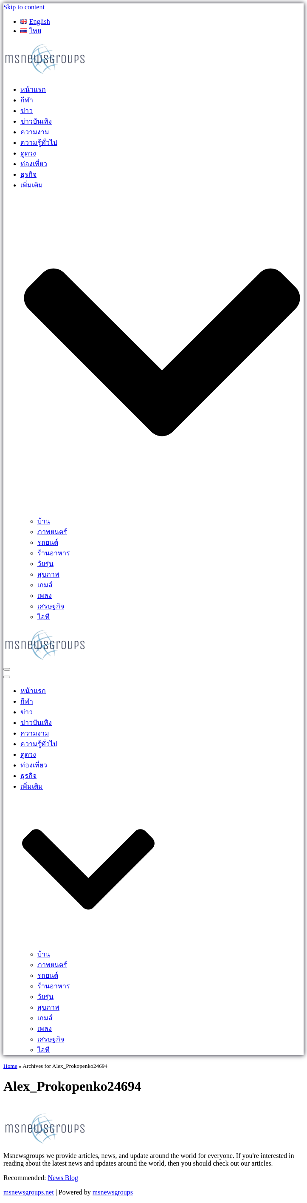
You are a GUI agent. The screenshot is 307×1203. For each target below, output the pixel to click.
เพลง (44, 595)
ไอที (43, 616)
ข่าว (26, 110)
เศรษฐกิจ (50, 606)
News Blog (63, 1177)
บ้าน (43, 521)
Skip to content (24, 7)
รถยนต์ (47, 542)
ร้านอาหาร (53, 553)
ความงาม (34, 132)
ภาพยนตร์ (52, 531)
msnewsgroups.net (28, 1192)
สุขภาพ (48, 574)
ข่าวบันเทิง (36, 121)
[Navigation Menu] (6, 669)
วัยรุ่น (45, 563)
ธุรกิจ (28, 174)
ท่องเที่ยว (33, 163)
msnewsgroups (113, 1192)
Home (10, 1066)
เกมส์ (45, 585)
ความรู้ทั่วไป (38, 142)
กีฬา (26, 100)
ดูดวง (28, 153)
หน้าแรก (33, 89)
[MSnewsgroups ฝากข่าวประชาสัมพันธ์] (45, 73)
